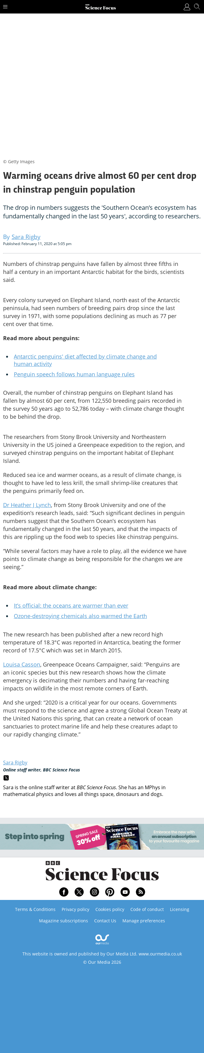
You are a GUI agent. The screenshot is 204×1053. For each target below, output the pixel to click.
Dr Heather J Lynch (27, 505)
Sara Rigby (15, 762)
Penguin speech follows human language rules (74, 374)
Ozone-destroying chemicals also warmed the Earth (80, 616)
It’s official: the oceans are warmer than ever (71, 605)
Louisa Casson (21, 664)
